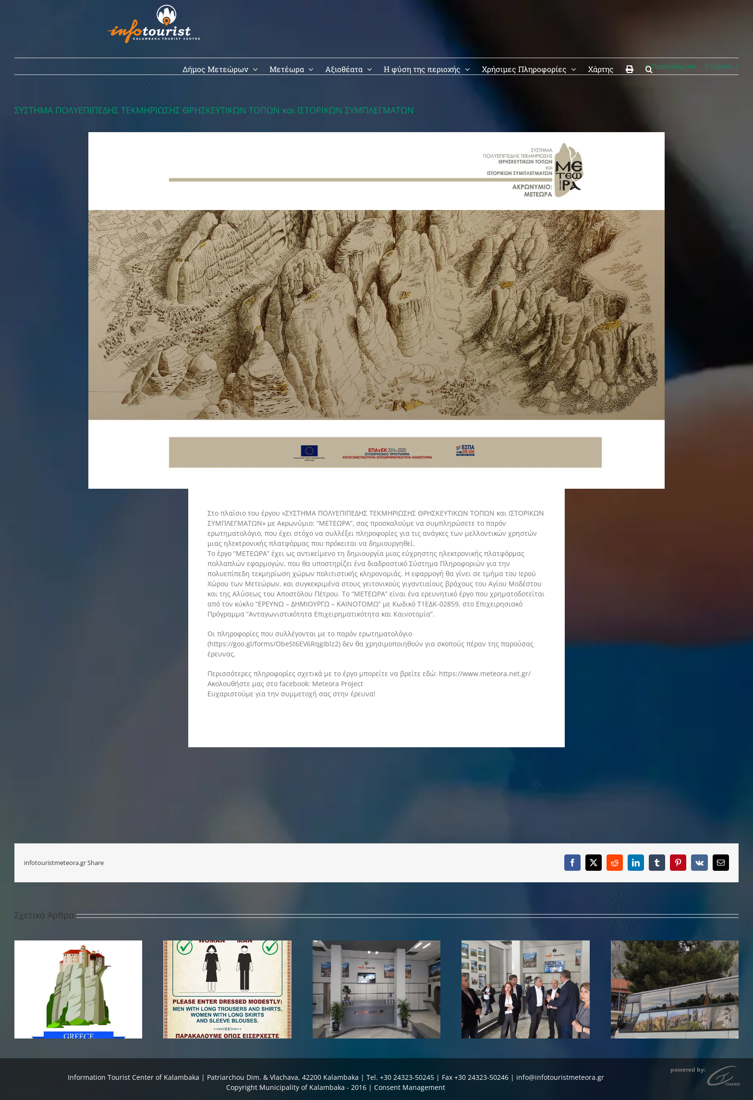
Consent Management (409, 1087)
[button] (649, 68)
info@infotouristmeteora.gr (560, 1077)
